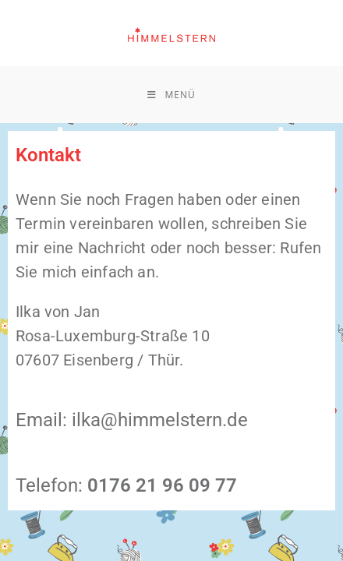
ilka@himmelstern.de (160, 420)
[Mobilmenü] (171, 94)
